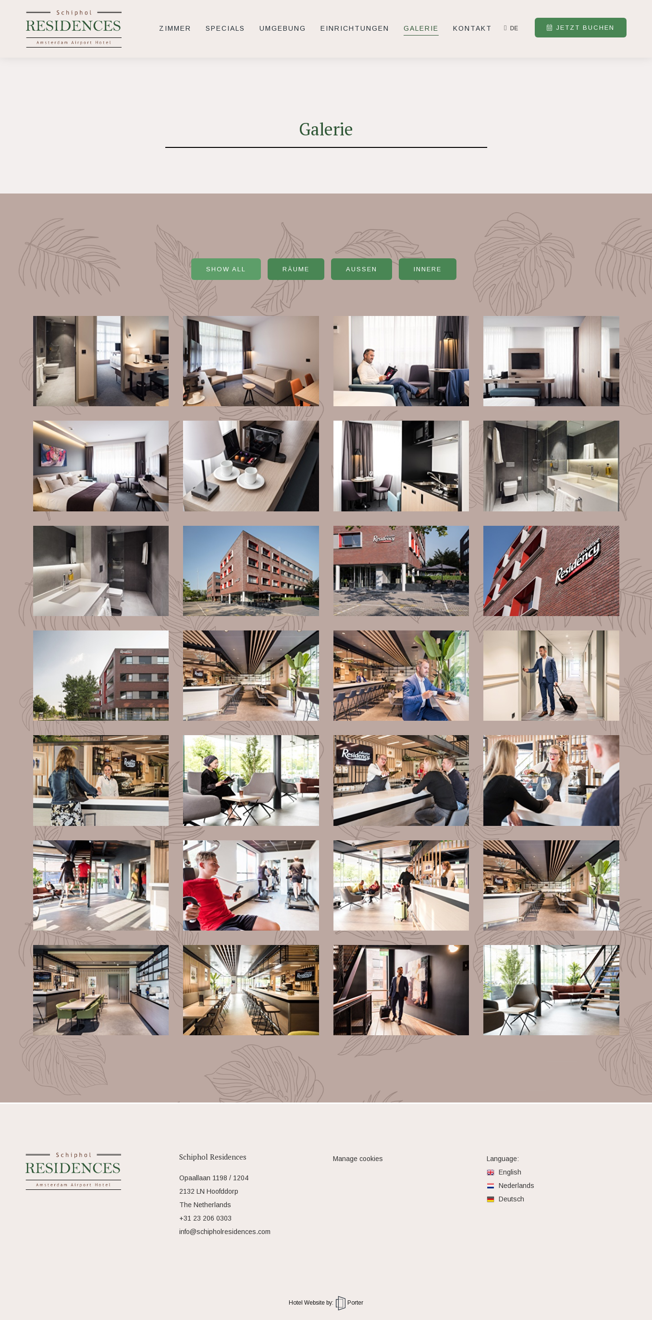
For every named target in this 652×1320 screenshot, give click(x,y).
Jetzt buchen (581, 27)
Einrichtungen (354, 28)
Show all (226, 269)
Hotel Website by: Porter (326, 1302)
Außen (361, 269)
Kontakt (472, 28)
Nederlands (510, 1185)
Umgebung (282, 28)
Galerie (421, 28)
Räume (296, 269)
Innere (428, 269)
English (504, 1172)
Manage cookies (358, 1159)
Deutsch (505, 1199)
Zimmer (175, 28)
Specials (225, 28)
